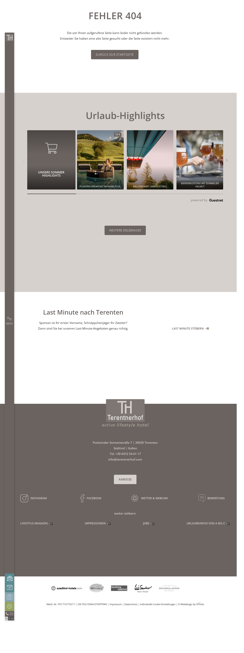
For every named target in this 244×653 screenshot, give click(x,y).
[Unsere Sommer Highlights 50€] (100, 159)
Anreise (125, 479)
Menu (9, 323)
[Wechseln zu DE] (6, 619)
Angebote (9, 606)
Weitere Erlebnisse (125, 230)
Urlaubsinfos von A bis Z (206, 523)
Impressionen (9, 597)
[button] (23, 159)
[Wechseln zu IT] (9, 619)
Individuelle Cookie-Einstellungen (158, 604)
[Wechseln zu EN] (12, 619)
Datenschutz (131, 604)
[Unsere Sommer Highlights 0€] (150, 159)
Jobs (146, 523)
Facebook (94, 498)
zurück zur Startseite (115, 54)
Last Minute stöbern (188, 328)
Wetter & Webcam (154, 498)
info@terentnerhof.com (11, 613)
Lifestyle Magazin (34, 523)
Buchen (9, 587)
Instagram (38, 498)
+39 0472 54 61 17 (128, 454)
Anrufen (7, 613)
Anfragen (9, 578)
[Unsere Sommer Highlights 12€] (200, 159)
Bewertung (216, 498)
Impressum (116, 604)
